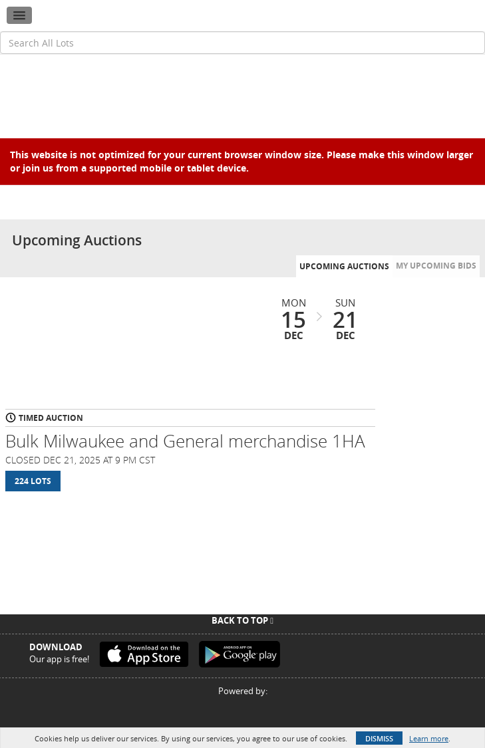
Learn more (428, 738)
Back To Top (242, 620)
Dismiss (379, 738)
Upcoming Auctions (344, 266)
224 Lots (33, 481)
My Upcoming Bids (436, 265)
